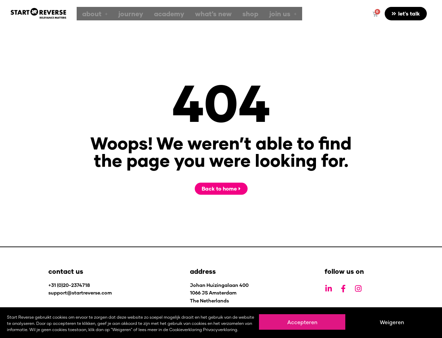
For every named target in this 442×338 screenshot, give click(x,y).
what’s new (199, 14)
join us (261, 14)
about (93, 14)
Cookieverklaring (185, 329)
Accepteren (302, 322)
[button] (93, 13)
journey (125, 14)
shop (232, 14)
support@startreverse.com (80, 293)
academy (159, 14)
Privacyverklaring (220, 329)
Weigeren (392, 322)
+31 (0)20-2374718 (69, 285)
